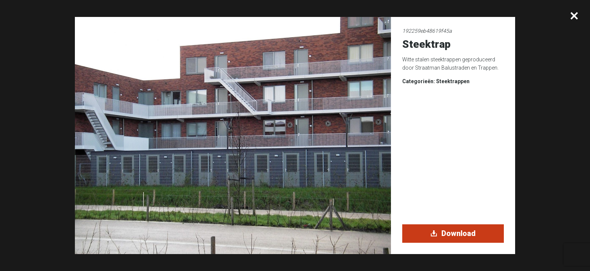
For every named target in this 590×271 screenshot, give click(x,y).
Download (453, 233)
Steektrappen (453, 81)
